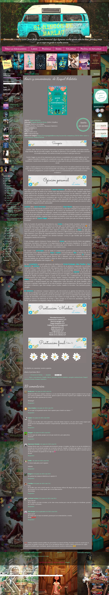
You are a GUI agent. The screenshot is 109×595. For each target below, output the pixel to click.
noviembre (10, 188)
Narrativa (54, 377)
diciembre (10, 185)
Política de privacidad (91, 48)
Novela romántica (63, 377)
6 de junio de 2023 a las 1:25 (48, 444)
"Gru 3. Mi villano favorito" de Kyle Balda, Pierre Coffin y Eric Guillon (15, 161)
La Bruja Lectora (33, 498)
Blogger (67, 562)
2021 (6, 244)
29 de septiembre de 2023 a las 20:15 (46, 511)
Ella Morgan (31, 511)
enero (9, 238)
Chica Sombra (32, 408)
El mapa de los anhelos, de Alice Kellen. (14, 106)
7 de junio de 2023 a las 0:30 (40, 460)
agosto (9, 195)
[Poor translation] (5, 573)
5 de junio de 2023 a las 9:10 (45, 408)
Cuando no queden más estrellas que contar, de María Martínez (15, 145)
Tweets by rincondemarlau (98, 144)
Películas (46, 48)
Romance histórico (40, 379)
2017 (6, 254)
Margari (30, 432)
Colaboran (71, 48)
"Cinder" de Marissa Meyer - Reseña (14, 168)
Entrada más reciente (33, 552)
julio (8, 198)
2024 (6, 181)
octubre (9, 190)
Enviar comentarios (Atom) (41, 556)
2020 (6, 246)
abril (8, 231)
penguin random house (76, 377)
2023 (6, 183)
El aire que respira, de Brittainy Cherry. (13, 207)
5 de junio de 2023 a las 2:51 (43, 391)
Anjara (30, 418)
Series (58, 48)
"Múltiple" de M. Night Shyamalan (14, 152)
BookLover (31, 391)
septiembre (10, 193)
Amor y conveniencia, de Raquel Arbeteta (13, 219)
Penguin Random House (39, 122)
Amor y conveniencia (35, 377)
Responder (31, 403)
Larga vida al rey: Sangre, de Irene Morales (14, 98)
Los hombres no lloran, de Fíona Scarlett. (13, 203)
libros (49, 377)
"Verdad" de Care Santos (14, 128)
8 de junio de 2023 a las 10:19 (42, 474)
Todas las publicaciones (16, 48)
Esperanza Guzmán (33, 444)
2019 (6, 249)
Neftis (29, 460)
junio (8, 200)
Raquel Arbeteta (35, 120)
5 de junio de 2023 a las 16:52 (41, 432)
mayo (8, 228)
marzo (9, 233)
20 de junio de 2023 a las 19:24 (47, 498)
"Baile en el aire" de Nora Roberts (15, 136)
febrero (9, 236)
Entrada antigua (83, 552)
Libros (34, 48)
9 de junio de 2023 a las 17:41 (41, 483)
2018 (6, 251)
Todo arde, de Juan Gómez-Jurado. (12, 215)
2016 (6, 256)
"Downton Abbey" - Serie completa (15, 120)
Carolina (30, 483)
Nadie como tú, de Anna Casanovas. (13, 211)
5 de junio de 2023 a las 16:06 (41, 418)
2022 (6, 241)
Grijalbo (44, 377)
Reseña (32, 379)
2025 (6, 178)
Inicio (59, 552)
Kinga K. (30, 474)
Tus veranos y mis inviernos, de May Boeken (12, 223)
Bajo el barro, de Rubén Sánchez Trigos (14, 114)
